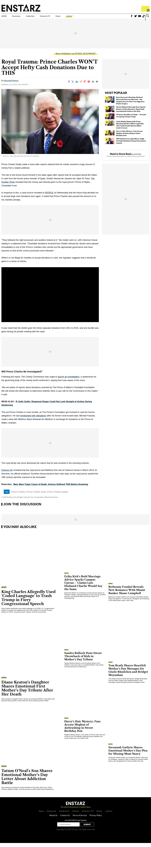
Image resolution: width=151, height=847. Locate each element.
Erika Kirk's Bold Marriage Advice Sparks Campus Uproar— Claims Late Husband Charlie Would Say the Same (83, 587)
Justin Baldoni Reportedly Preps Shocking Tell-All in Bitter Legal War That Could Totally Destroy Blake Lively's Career (130, 128)
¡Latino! (94, 17)
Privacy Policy (96, 819)
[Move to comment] (97, 85)
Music (79, 17)
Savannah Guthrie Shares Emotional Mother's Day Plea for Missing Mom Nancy (127, 754)
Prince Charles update (57, 496)
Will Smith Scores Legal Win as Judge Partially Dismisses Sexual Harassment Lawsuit (131, 145)
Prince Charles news (36, 496)
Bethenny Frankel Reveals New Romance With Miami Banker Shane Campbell (126, 594)
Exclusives (22, 17)
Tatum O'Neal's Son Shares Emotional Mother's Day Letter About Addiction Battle (26, 780)
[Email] (93, 85)
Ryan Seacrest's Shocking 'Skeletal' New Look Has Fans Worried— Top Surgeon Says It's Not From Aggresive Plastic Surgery (130, 104)
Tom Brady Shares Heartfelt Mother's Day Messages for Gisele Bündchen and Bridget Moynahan (128, 674)
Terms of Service (80, 819)
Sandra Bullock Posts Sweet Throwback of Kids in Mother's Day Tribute (83, 660)
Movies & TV (62, 17)
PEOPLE (49, 197)
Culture (75, 815)
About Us (53, 819)
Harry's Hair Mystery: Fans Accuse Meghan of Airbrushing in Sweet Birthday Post (129, 137)
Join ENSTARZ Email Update (76, 824)
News (58, 57)
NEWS (5, 17)
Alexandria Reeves (11, 84)
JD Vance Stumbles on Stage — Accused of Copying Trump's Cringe (131, 119)
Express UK (7, 474)
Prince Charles (18, 496)
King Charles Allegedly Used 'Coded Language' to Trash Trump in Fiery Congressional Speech (28, 601)
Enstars (20, 8)
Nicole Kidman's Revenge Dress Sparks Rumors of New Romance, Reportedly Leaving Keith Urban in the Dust (130, 113)
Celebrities (41, 17)
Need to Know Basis (121, 157)
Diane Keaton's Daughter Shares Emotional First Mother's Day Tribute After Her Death (27, 692)
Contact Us (65, 819)
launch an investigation (68, 381)
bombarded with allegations (33, 420)
